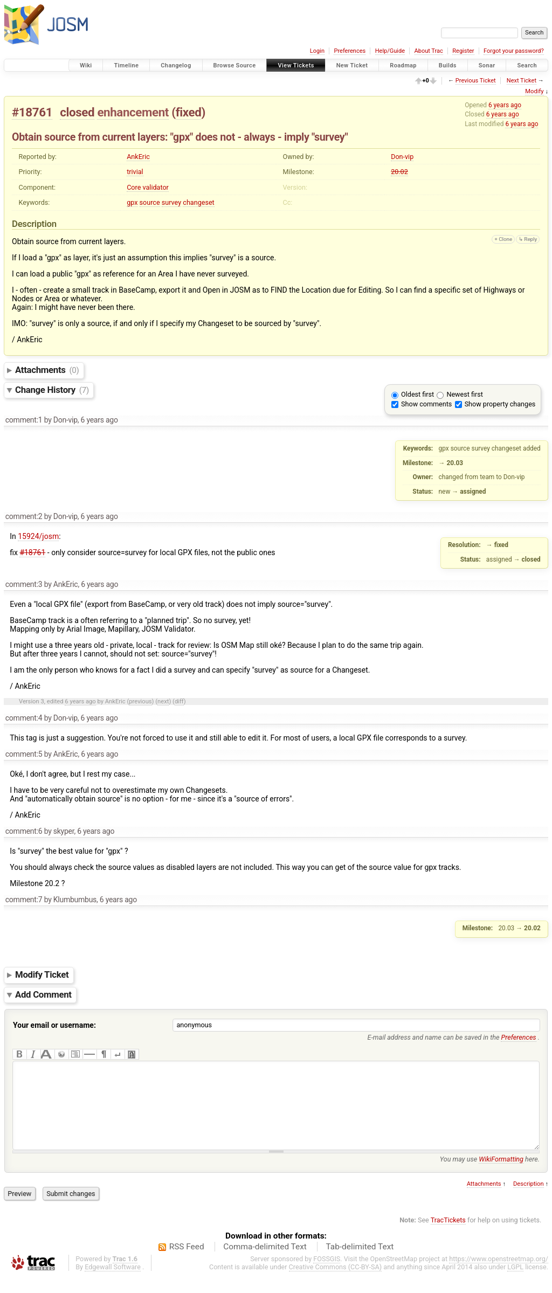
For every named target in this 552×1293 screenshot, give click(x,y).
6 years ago (504, 105)
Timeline (126, 65)
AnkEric (138, 157)
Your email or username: (54, 1025)
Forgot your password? (514, 50)
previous (140, 701)
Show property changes (500, 404)
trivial (135, 172)
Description (528, 1200)
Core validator (148, 187)
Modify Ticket (41, 975)
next (163, 701)
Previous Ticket (476, 80)
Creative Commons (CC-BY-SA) (335, 1283)
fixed (189, 112)
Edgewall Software (113, 1283)
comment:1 (24, 420)
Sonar (487, 65)
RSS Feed (186, 1263)
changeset (198, 202)
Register (463, 50)
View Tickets (296, 65)
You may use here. (490, 1175)
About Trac (429, 50)
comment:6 (24, 831)
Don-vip (402, 157)
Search (527, 65)
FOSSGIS (326, 1275)
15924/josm (38, 536)
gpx (132, 202)
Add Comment (43, 994)
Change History (52, 389)
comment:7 (24, 899)
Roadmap (403, 65)
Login (317, 50)
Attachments (47, 369)
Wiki (86, 65)
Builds (448, 65)
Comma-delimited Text (265, 1263)
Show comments (426, 404)
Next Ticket (521, 80)
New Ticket (352, 65)
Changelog (176, 65)
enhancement (133, 112)
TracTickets (448, 1236)
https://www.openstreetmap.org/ (498, 1275)
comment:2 (24, 516)
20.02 (399, 172)
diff (179, 701)
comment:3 (24, 584)
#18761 (32, 112)
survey (171, 202)
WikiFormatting (501, 1175)
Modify (534, 91)
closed (77, 112)
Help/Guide (390, 50)
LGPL (515, 1283)
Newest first (464, 394)
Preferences (349, 50)
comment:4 (24, 718)
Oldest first (417, 394)
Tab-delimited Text (360, 1263)
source (150, 202)
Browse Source (234, 65)
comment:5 (24, 754)
